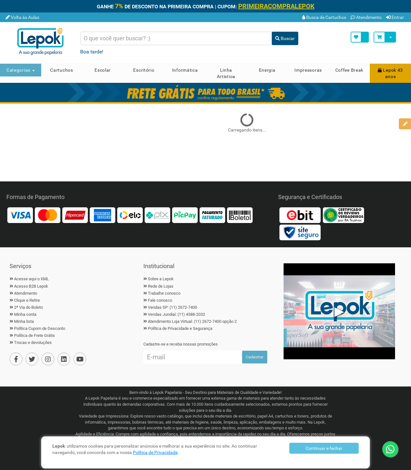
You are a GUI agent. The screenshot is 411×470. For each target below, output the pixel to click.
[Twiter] (32, 359)
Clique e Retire (27, 300)
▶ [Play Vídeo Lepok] (339, 311)
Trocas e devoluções (33, 342)
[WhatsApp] (390, 449)
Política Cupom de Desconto (39, 328)
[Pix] (157, 214)
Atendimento (366, 17)
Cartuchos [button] (61, 70)
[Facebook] (16, 359)
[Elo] (130, 214)
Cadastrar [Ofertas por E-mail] (254, 356)
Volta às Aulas (22, 17)
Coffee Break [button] (349, 70)
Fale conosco (160, 300)
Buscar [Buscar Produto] (285, 38)
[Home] (43, 41)
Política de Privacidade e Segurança (180, 328)
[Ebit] (300, 214)
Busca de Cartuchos (324, 17)
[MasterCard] (47, 214)
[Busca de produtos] (176, 38)
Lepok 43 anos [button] (390, 73)
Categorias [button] (20, 70)
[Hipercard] (75, 214)
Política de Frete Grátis (34, 335)
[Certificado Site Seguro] (300, 232)
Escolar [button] (103, 70)
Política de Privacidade (155, 452)
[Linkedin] (63, 359)
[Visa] (20, 214)
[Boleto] (240, 214)
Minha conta (25, 314)
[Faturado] (212, 214)
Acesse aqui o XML (31, 278)
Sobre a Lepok (161, 278)
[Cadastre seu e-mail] (192, 357)
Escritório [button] (143, 70)
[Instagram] (48, 359)
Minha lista (24, 321)
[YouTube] (79, 359)
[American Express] (102, 214)
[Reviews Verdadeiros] (343, 214)
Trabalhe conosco (164, 293)
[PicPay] (185, 214)
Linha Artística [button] (226, 73)
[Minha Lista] (360, 37)
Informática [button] (185, 70)
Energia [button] (267, 70)
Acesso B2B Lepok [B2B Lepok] (31, 286)
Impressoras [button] (308, 70)
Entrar (395, 17)
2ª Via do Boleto (28, 307)
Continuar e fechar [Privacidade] (324, 448)
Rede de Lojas (160, 286)
